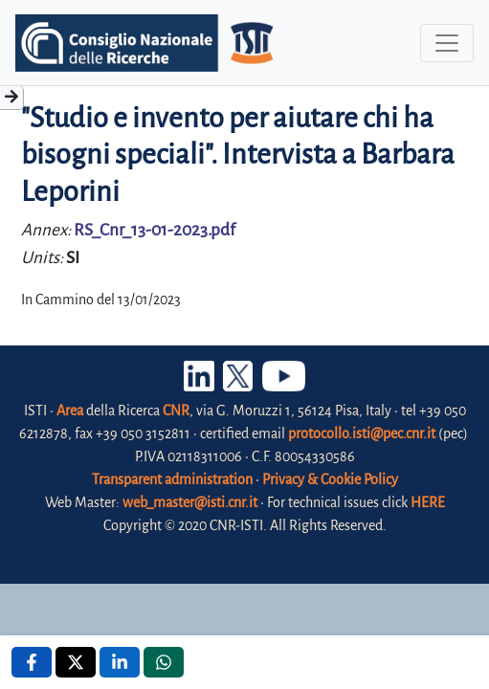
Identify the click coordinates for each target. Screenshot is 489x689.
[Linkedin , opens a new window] (120, 662)
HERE (428, 502)
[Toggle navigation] (447, 43)
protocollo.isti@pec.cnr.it (361, 433)
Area (69, 410)
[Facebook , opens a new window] (31, 662)
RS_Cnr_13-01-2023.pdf (154, 230)
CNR (176, 410)
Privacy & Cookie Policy (330, 479)
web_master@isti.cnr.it (189, 502)
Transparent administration (172, 479)
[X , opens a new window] (76, 662)
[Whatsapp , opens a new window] (164, 662)
